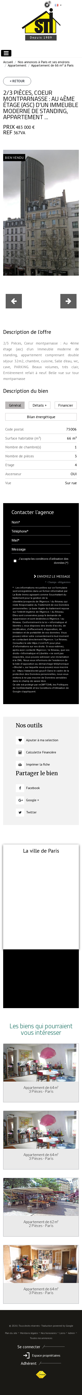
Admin (71, 1333)
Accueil (8, 62)
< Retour (17, 81)
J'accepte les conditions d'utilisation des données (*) (43, 561)
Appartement (17, 65)
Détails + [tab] (40, 405)
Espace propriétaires (41, 1355)
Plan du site (11, 1333)
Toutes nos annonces (41, 1338)
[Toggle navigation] (6, 53)
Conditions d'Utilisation (52, 688)
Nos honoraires (49, 1333)
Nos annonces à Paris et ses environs (44, 62)
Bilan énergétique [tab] (41, 416)
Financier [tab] (65, 405)
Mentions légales (29, 1333)
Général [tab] (15, 405)
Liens (62, 1333)
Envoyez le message (52, 576)
